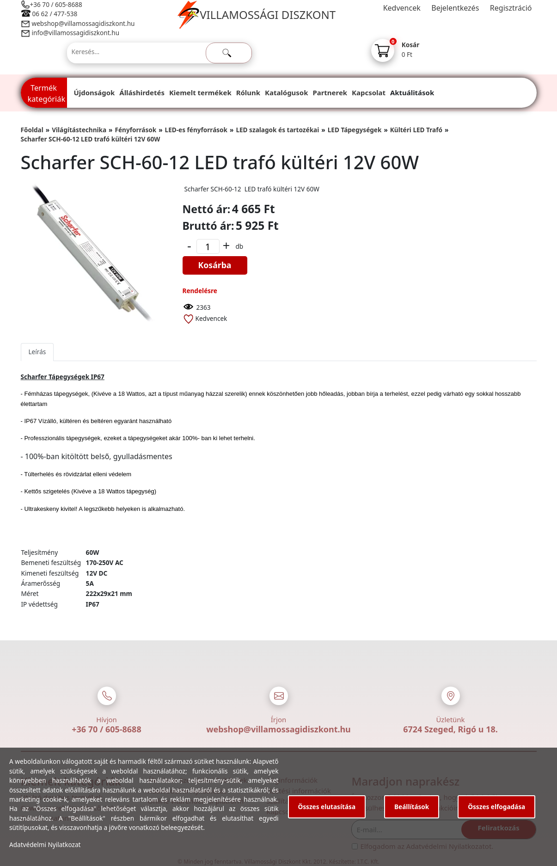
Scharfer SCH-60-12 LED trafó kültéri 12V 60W (90, 139)
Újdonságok (94, 92)
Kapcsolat (369, 92)
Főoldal (32, 129)
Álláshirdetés (142, 92)
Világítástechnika (79, 129)
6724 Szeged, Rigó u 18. (450, 729)
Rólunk (248, 92)
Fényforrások (135, 129)
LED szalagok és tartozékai (277, 129)
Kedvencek (402, 8)
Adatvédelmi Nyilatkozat (45, 844)
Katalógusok (286, 92)
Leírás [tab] (37, 351)
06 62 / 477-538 (55, 13)
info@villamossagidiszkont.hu (76, 32)
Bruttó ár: (208, 225)
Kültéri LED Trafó (416, 129)
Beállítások (411, 806)
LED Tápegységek (355, 129)
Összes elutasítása (327, 806)
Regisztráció (511, 8)
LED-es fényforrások (196, 129)
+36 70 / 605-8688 (56, 4)
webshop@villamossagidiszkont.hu (83, 23)
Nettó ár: (207, 209)
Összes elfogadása (496, 806)
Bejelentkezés (455, 8)
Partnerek (329, 92)
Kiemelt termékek (200, 92)
